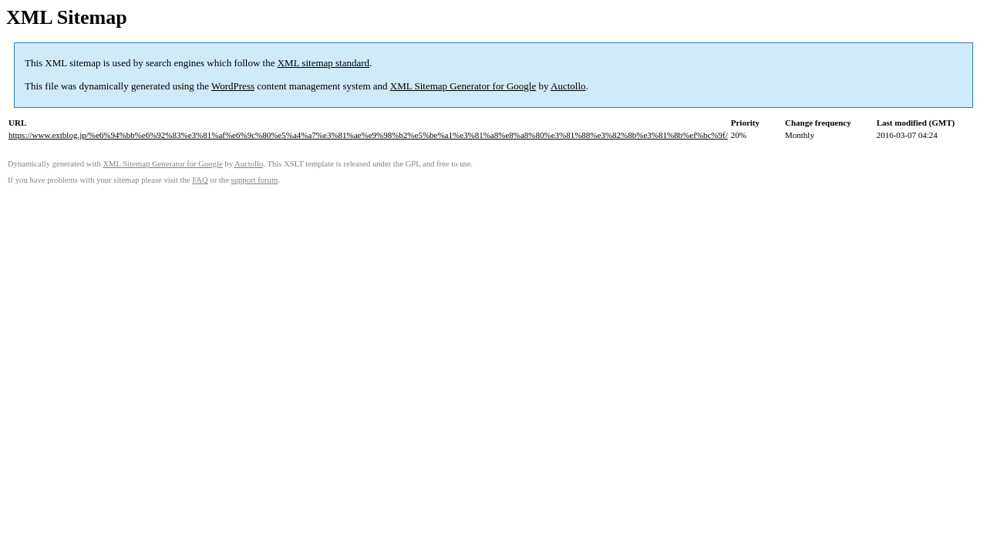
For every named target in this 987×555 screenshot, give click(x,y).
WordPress (232, 86)
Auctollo (568, 86)
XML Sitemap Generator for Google (463, 86)
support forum (254, 180)
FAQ (200, 180)
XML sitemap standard (323, 63)
